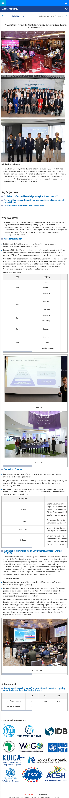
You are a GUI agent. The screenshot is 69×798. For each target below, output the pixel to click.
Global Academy (18, 16)
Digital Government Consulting (51, 16)
